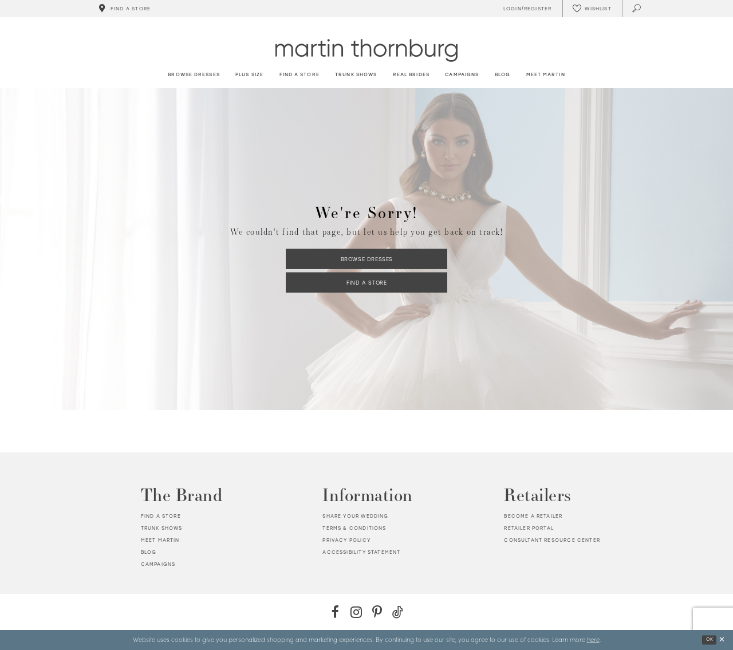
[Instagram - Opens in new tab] (355, 612)
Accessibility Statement (361, 552)
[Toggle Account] (526, 9)
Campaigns (158, 564)
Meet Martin (160, 540)
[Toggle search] (637, 8)
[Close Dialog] (722, 640)
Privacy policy (346, 540)
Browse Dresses (367, 258)
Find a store (161, 516)
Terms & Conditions (354, 528)
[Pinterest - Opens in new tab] (377, 612)
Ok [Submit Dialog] (710, 639)
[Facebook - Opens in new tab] (335, 612)
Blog (149, 552)
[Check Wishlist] (592, 8)
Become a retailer (533, 516)
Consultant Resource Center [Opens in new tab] (552, 540)
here (593, 639)
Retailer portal (529, 528)
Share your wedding (355, 516)
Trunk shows (162, 528)
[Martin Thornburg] (366, 50)
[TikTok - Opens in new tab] (397, 612)
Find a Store (366, 282)
